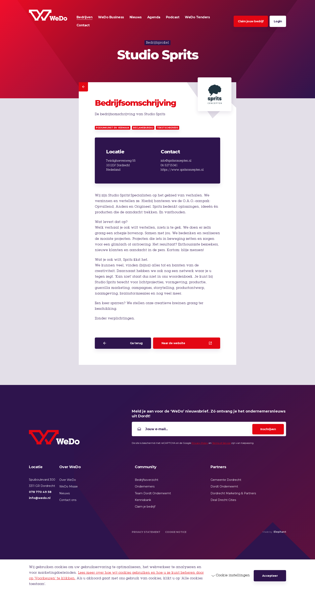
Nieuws (64, 493)
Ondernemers (144, 486)
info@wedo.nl (39, 498)
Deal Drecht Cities (223, 500)
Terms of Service (221, 442)
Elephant (280, 531)
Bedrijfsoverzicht (146, 480)
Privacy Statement (146, 532)
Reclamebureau (143, 127)
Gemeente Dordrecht (226, 480)
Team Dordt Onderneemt (153, 493)
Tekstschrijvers (167, 127)
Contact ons (67, 500)
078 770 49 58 (40, 492)
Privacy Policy (200, 442)
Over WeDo (67, 480)
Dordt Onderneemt (224, 486)
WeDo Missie (68, 486)
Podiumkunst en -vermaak (112, 127)
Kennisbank (143, 500)
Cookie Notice (175, 532)
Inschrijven (268, 429)
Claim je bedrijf (145, 506)
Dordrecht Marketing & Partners (233, 493)
